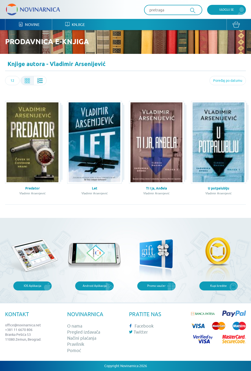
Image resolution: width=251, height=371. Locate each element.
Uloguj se (226, 9)
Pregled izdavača (83, 332)
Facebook (141, 326)
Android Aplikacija (94, 286)
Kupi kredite (218, 286)
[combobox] (12, 80)
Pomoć (74, 350)
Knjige (75, 24)
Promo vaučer (156, 286)
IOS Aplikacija (32, 286)
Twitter (138, 332)
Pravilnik (75, 344)
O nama (74, 326)
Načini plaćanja (81, 338)
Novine (29, 24)
